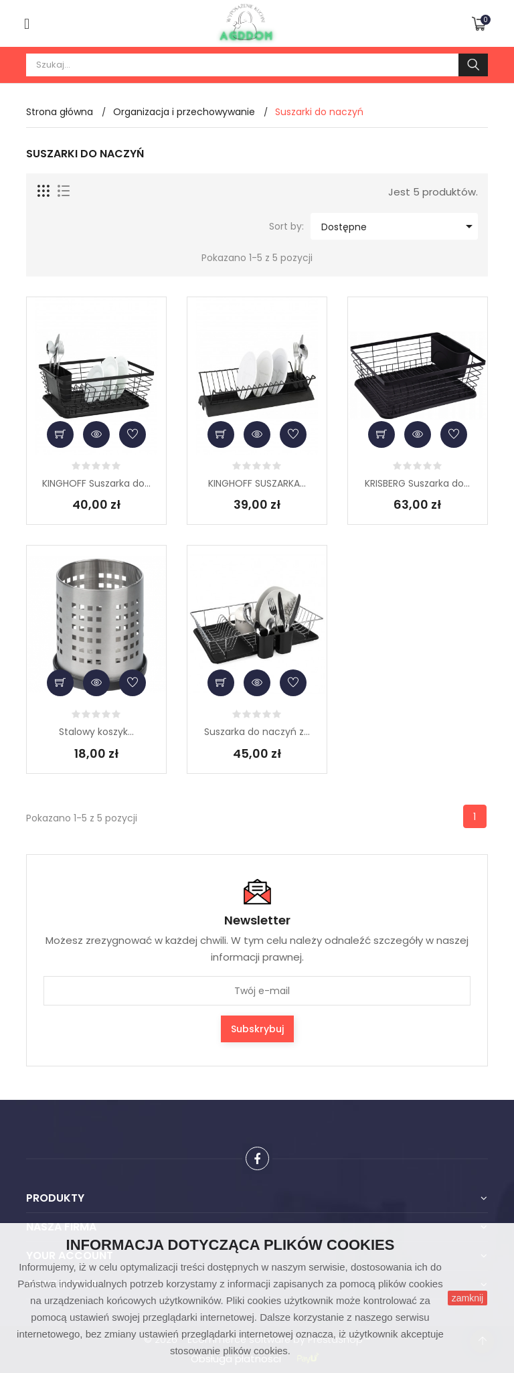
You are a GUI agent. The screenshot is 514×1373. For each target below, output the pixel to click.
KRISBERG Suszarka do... (417, 483)
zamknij (467, 1298)
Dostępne (399, 226)
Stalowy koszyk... (96, 732)
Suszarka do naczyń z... (257, 732)
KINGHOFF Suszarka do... (96, 483)
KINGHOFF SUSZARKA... (257, 483)
